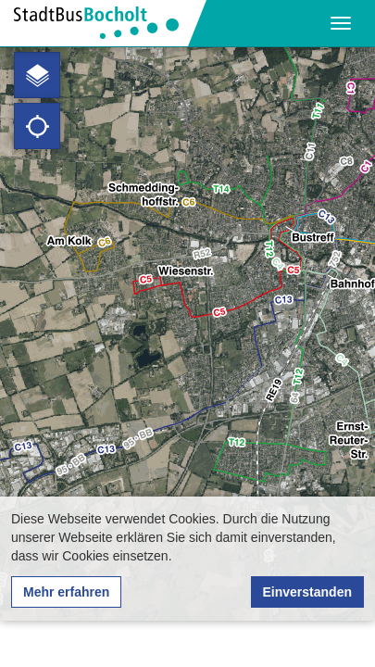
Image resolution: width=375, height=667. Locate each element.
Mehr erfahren (66, 592)
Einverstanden (307, 592)
